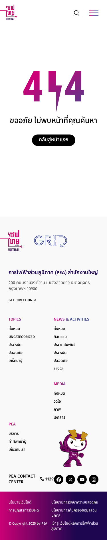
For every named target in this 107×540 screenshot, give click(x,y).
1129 (47, 479)
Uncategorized (22, 337)
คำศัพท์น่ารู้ (17, 442)
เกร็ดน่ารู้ (15, 361)
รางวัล (59, 369)
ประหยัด (15, 345)
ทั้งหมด (14, 329)
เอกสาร (59, 417)
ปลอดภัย (16, 353)
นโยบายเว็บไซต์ (20, 502)
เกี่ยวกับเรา (17, 450)
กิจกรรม (60, 337)
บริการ (14, 434)
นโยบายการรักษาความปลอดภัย (74, 502)
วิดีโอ (57, 402)
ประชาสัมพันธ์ (64, 345)
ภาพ (57, 409)
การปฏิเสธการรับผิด (24, 510)
